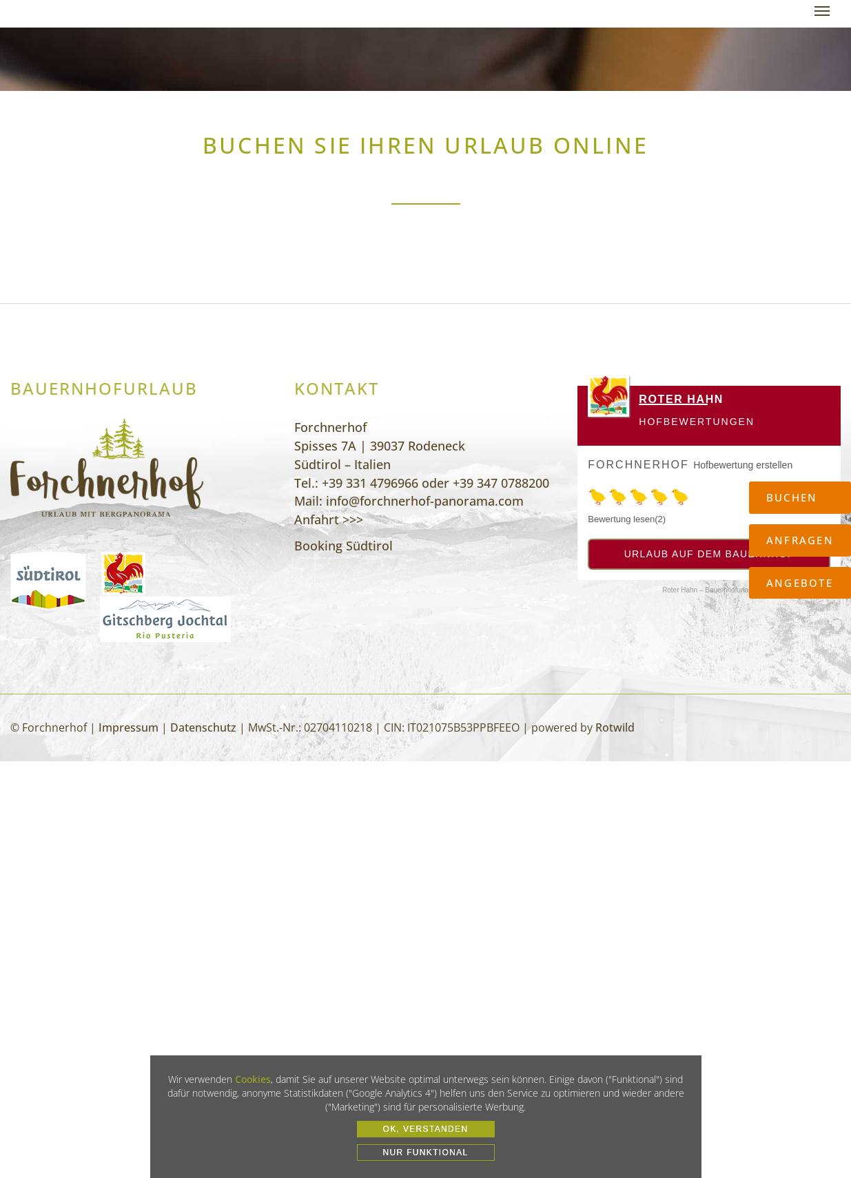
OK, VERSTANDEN (426, 1129)
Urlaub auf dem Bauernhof (709, 553)
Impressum (128, 727)
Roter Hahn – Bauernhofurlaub (709, 590)
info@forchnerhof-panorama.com (425, 501)
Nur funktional (425, 1152)
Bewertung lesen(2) (627, 519)
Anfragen (800, 540)
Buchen (792, 497)
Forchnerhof (638, 465)
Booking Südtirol (343, 545)
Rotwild (615, 727)
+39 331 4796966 (370, 483)
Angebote (799, 583)
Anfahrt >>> (328, 519)
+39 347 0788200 (501, 483)
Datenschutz (203, 727)
